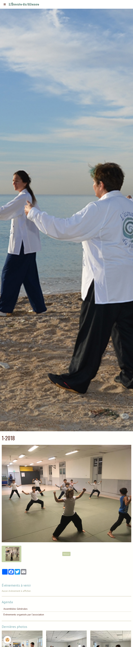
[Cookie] (7, 640)
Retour (66, 554)
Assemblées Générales (15, 608)
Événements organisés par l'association (23, 614)
